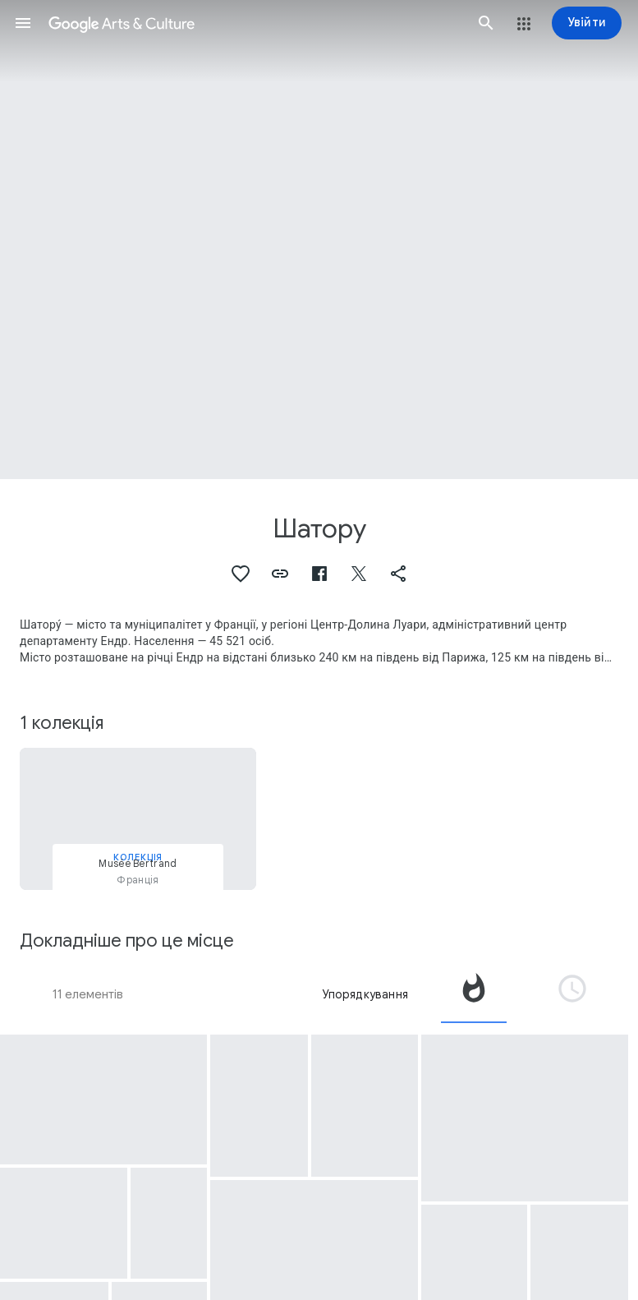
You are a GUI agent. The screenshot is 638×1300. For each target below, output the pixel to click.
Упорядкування (365, 994)
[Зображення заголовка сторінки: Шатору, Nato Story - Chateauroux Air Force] (319, 239)
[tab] (474, 994)
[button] (23, 23)
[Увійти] (587, 23)
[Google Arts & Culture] (254, 23)
